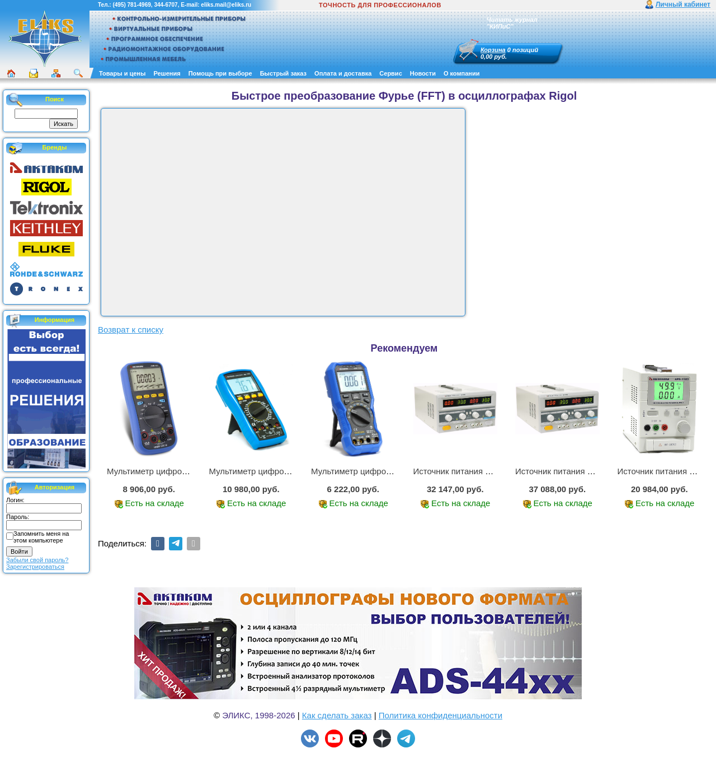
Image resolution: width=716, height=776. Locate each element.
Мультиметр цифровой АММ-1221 (173, 471)
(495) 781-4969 (131, 5)
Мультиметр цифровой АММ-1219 (377, 471)
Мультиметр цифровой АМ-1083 (272, 471)
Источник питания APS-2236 (468, 471)
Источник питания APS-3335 (570, 471)
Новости (423, 73)
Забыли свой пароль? (37, 560)
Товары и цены (122, 73)
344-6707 (165, 5)
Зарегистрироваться (35, 566)
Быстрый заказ (283, 73)
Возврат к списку (130, 329)
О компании (462, 73)
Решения (166, 73)
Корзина (493, 49)
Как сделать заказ (337, 715)
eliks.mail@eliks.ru (226, 5)
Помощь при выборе (220, 73)
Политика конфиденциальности (440, 715)
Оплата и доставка (342, 73)
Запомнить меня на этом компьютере (41, 537)
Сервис (390, 73)
